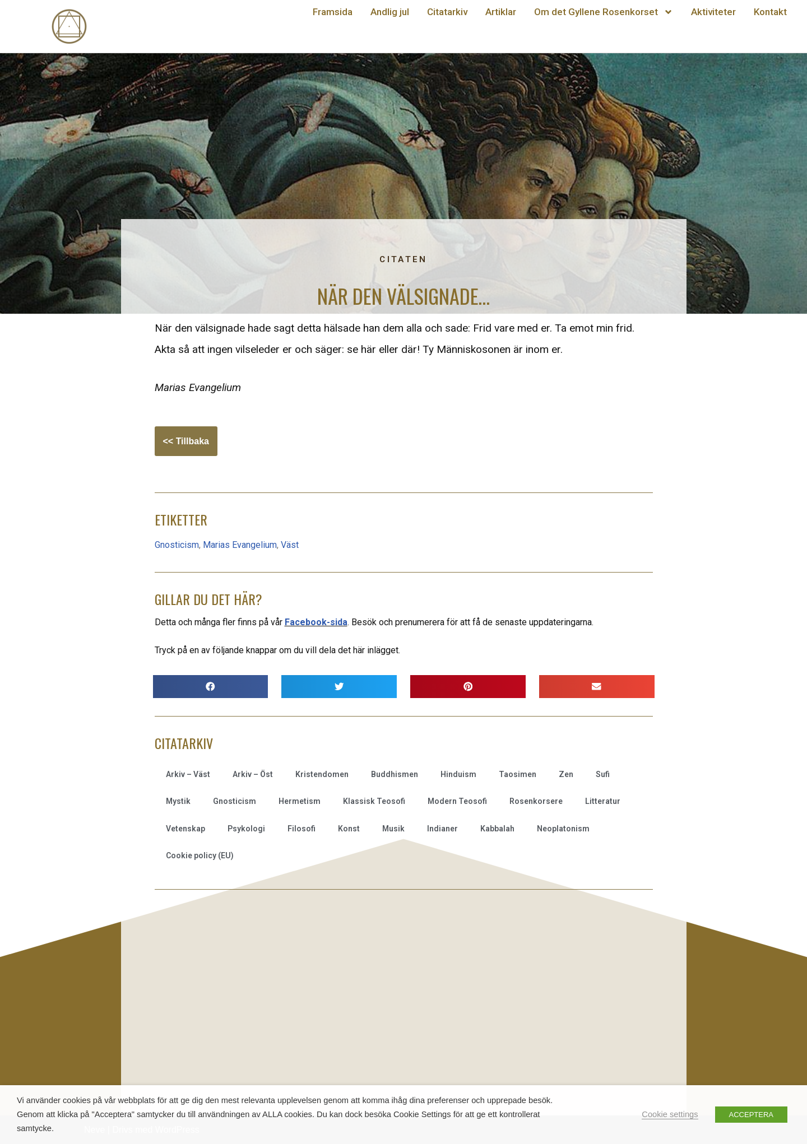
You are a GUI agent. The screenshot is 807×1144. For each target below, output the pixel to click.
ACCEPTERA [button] (751, 1114)
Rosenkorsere (536, 801)
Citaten (403, 259)
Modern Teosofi (457, 801)
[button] (210, 686)
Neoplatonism (563, 828)
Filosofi (301, 828)
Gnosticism (177, 545)
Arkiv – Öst (253, 774)
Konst (349, 828)
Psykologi (246, 828)
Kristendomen (322, 774)
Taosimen (517, 774)
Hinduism (458, 774)
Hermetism (300, 801)
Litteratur (602, 801)
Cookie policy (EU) (200, 855)
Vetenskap (185, 828)
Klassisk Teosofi (374, 801)
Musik (393, 828)
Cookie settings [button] (670, 1114)
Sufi (603, 774)
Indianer (442, 828)
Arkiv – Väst (188, 774)
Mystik (178, 801)
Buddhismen (394, 774)
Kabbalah (497, 828)
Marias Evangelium (240, 545)
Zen (566, 774)
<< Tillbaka (186, 441)
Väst (290, 545)
